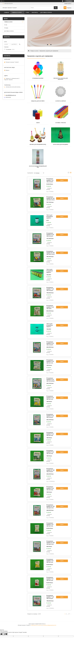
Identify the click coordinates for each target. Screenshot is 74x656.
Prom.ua (43, 623)
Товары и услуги (17, 12)
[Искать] (56, 7)
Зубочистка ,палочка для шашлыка (60, 79)
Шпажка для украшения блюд (38, 144)
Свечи (37, 122)
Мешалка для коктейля (37, 101)
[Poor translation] (5, 634)
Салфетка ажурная (60, 101)
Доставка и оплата (46, 12)
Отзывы (6, 28)
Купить (62, 180)
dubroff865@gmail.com (11, 95)
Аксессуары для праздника (60, 144)
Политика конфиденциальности (49, 625)
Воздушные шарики (37, 78)
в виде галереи (68, 173)
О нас (27, 12)
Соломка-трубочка (60, 122)
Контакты (35, 12)
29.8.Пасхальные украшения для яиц (38, 167)
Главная (6, 12)
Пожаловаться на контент (36, 625)
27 (69, 613)
